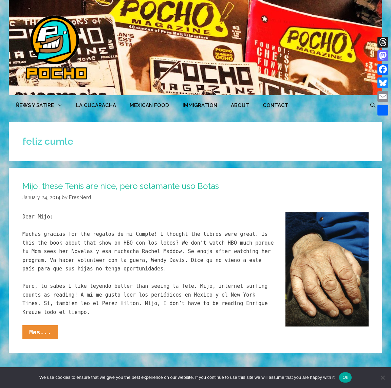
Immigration (200, 105)
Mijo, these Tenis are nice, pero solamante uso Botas (120, 186)
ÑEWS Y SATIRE (42, 105)
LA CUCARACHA (96, 105)
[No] (382, 377)
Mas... (43, 333)
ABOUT (240, 105)
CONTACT (275, 105)
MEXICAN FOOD (149, 105)
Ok (345, 377)
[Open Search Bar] (373, 105)
